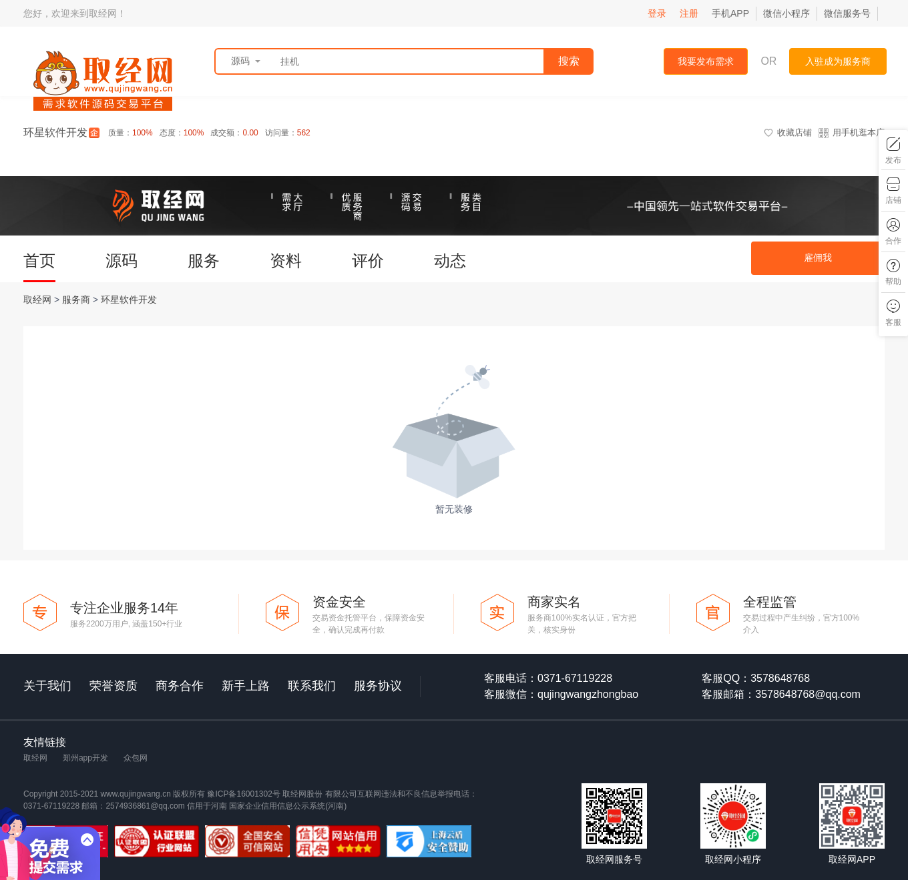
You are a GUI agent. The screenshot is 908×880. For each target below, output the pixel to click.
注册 (689, 13)
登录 (657, 13)
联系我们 (312, 686)
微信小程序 (786, 13)
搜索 (569, 61)
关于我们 (47, 686)
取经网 (38, 299)
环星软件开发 (129, 299)
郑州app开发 (85, 758)
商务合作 (180, 686)
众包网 (136, 758)
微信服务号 (847, 13)
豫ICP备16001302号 (244, 794)
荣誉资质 (113, 686)
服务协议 (378, 686)
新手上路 (246, 686)
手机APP (730, 13)
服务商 (77, 299)
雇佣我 (818, 257)
